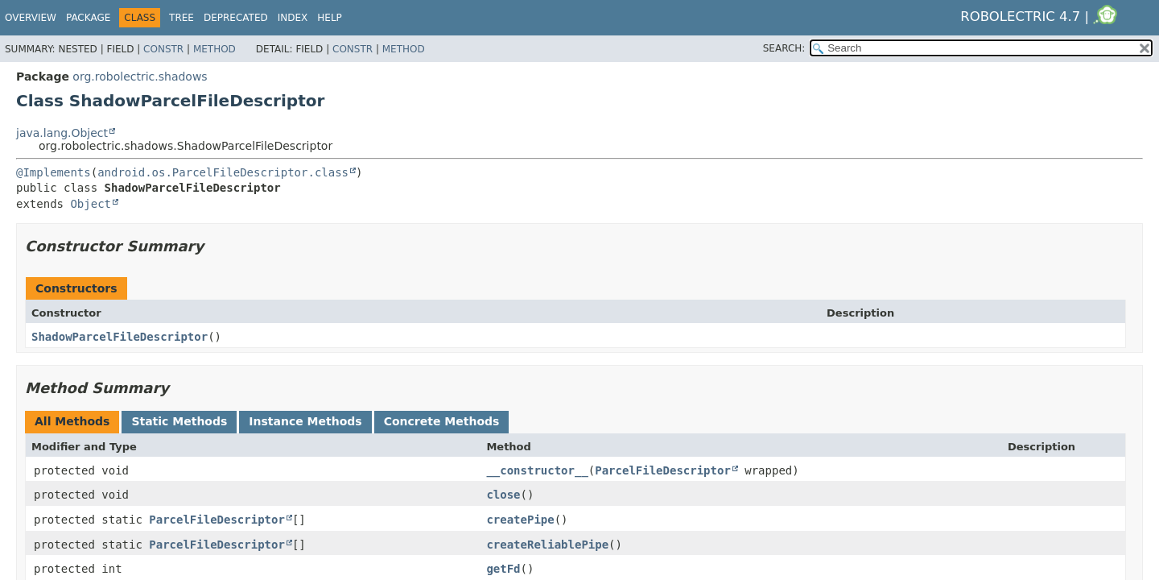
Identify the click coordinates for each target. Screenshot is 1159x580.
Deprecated (236, 17)
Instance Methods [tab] (305, 421)
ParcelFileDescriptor (663, 470)
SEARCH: (784, 48)
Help (329, 17)
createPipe (520, 519)
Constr (163, 49)
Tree (181, 17)
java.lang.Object (62, 132)
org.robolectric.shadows (139, 76)
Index (293, 17)
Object (90, 203)
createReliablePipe (547, 544)
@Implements (53, 172)
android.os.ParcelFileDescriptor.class (223, 172)
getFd (503, 568)
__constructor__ (537, 470)
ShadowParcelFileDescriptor (119, 336)
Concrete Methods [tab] (442, 421)
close (503, 494)
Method (214, 49)
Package (88, 17)
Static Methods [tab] (179, 421)
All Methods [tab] (72, 421)
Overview (30, 17)
